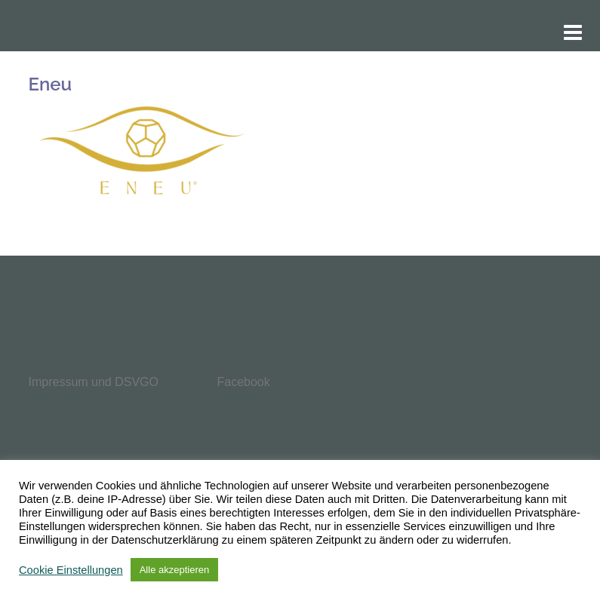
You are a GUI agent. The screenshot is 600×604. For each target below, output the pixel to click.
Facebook (243, 382)
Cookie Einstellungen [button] (71, 570)
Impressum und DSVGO (94, 382)
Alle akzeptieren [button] (175, 569)
